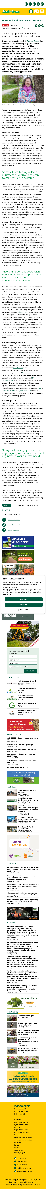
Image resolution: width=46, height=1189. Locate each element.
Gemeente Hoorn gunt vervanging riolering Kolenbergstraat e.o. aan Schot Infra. (22, 900)
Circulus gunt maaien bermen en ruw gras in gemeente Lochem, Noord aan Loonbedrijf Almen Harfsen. (23, 886)
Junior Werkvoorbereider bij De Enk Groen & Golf (27, 711)
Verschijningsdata (20, 1152)
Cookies (17, 1147)
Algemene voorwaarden (23, 1140)
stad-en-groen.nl (35, 1179)
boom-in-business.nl (13, 1185)
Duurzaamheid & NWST (22, 1122)
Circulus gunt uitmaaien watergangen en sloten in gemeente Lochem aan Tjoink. (22, 894)
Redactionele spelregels (23, 1137)
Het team (17, 1135)
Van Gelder (11, 390)
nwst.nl (37, 1185)
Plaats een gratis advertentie (17, 767)
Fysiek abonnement (21, 1125)
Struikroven (26, 373)
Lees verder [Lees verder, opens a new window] (7, 594)
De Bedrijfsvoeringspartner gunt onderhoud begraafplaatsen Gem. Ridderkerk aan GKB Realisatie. (23, 869)
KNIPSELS (12, 922)
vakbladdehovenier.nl (27, 1182)
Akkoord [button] (23, 599)
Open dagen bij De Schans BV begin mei (28, 791)
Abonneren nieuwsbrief (22, 1132)
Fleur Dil (5, 28)
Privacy (17, 1145)
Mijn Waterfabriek (24, 390)
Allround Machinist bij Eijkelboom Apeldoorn (25, 697)
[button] (23, 609)
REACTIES (6, 510)
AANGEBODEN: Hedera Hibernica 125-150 (21, 749)
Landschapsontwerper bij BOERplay (27, 689)
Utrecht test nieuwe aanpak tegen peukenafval (28, 1024)
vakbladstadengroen (24, 1171)
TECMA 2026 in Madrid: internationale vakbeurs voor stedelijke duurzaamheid (28, 819)
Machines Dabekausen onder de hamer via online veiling (28, 1049)
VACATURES (13, 677)
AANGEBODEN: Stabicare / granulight (20, 745)
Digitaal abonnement (21, 1130)
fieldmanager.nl (9, 1179)
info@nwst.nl (21, 1158)
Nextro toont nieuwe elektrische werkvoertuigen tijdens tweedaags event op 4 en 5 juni (28, 808)
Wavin (4, 390)
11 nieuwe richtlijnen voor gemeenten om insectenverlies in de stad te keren (28, 1040)
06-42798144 (22, 1165)
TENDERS (11, 863)
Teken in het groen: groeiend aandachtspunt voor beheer (28, 1031)
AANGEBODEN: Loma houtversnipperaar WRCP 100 (21, 762)
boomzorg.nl (13, 1182)
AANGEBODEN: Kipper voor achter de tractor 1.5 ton (23, 739)
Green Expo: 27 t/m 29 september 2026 (25, 828)
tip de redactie (13, 530)
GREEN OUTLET (15, 734)
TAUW (40, 388)
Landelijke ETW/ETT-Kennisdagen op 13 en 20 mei (28, 799)
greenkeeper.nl (21, 1179)
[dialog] (23, 594)
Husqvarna (6, 235)
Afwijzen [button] (23, 605)
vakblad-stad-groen (24, 1168)
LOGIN (6, 505)
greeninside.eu (27, 1185)
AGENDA (11, 786)
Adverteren (18, 1150)
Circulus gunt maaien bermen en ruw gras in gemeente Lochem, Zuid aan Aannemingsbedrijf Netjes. (23, 878)
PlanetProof (22, 312)
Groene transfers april (26, 1016)
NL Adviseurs (18, 368)
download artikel (14, 520)
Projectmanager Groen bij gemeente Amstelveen (27, 682)
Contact (17, 1127)
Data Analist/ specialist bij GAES (27, 704)
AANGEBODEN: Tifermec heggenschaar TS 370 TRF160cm (22, 755)
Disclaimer (18, 1142)
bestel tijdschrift (14, 525)
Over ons (17, 1120)
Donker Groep (33, 41)
